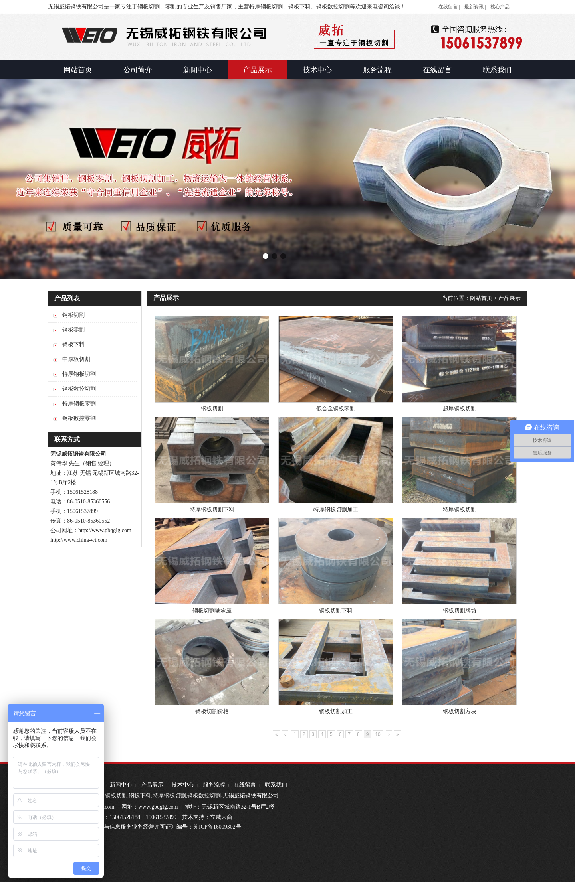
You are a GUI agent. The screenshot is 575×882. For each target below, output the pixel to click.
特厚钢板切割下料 (212, 510)
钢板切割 (212, 409)
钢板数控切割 (204, 796)
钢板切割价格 (212, 711)
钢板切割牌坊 (459, 611)
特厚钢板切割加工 (335, 510)
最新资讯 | (475, 7)
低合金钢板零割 (335, 409)
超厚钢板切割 (459, 409)
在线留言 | (449, 7)
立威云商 (221, 817)
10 (377, 734)
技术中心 (183, 785)
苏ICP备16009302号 (217, 827)
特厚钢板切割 (459, 510)
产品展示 (509, 298)
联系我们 (276, 785)
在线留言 (245, 785)
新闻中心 (121, 785)
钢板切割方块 (459, 711)
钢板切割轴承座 (212, 611)
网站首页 (481, 298)
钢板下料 (140, 796)
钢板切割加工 (336, 711)
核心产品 (500, 7)
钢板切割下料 (336, 611)
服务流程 (214, 785)
